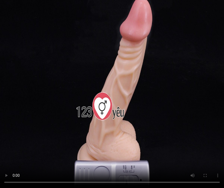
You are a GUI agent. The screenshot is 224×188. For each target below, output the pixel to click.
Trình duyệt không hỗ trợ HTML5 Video (112, 94)
